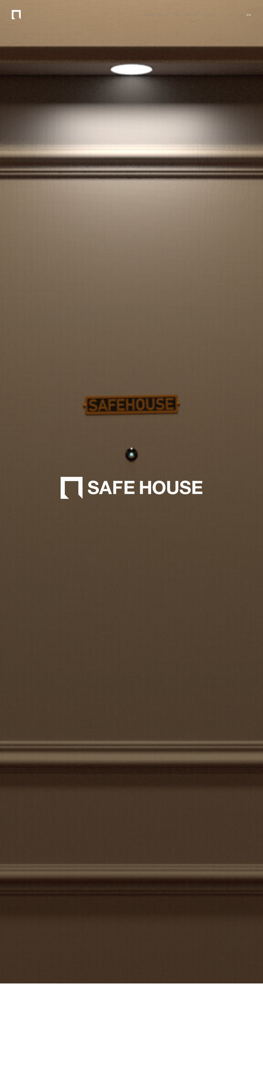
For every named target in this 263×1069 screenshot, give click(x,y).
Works (163, 15)
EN (249, 15)
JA (241, 15)
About (148, 15)
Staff (176, 15)
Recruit (191, 15)
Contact (208, 15)
